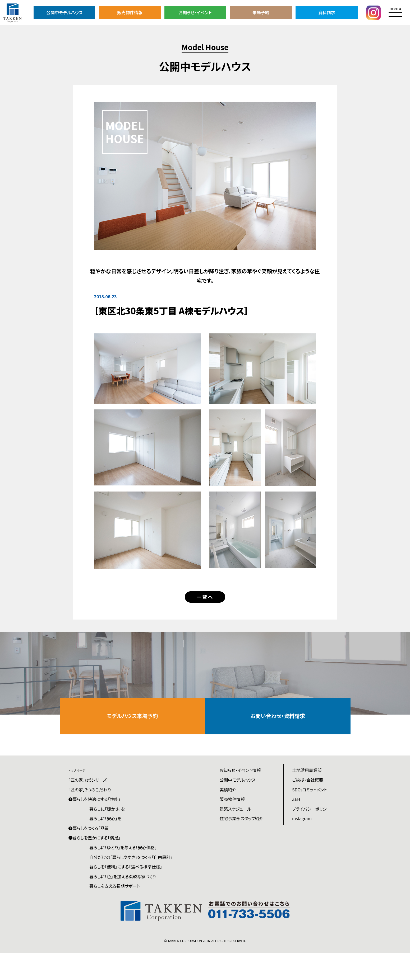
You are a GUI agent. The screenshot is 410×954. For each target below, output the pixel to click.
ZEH (296, 800)
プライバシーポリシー (311, 809)
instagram (302, 819)
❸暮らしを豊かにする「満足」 (94, 838)
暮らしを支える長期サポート (115, 887)
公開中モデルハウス (65, 12)
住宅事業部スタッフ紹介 (242, 819)
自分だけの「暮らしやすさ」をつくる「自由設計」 (131, 858)
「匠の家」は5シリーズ (87, 780)
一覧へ (204, 596)
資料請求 (326, 12)
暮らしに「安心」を (106, 819)
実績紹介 (228, 790)
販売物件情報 (130, 12)
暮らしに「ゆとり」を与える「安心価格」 (124, 848)
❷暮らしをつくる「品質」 (89, 829)
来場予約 (261, 12)
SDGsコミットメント (309, 790)
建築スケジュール (235, 809)
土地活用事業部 (307, 770)
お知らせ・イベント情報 (240, 770)
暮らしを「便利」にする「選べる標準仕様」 (126, 868)
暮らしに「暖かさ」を (107, 809)
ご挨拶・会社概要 (307, 780)
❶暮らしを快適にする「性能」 (94, 800)
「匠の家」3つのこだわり (89, 790)
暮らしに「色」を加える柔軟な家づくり (123, 877)
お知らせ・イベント (195, 12)
